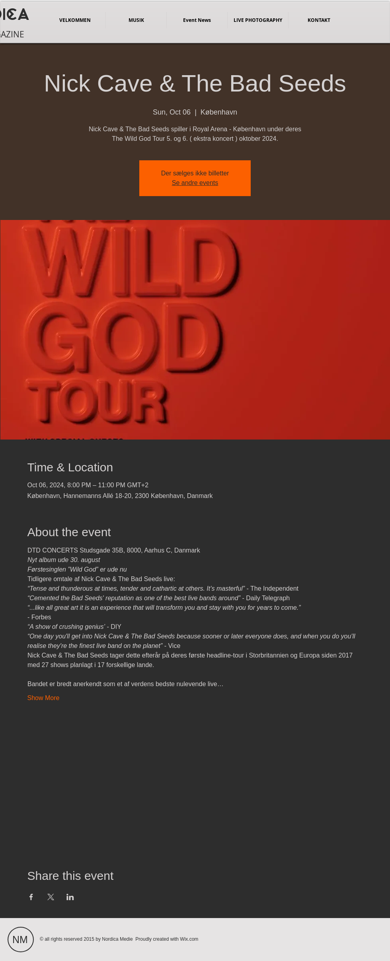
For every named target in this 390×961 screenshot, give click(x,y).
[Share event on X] (51, 897)
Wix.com (189, 939)
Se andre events (195, 182)
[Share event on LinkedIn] (70, 897)
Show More (43, 697)
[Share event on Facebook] (31, 897)
